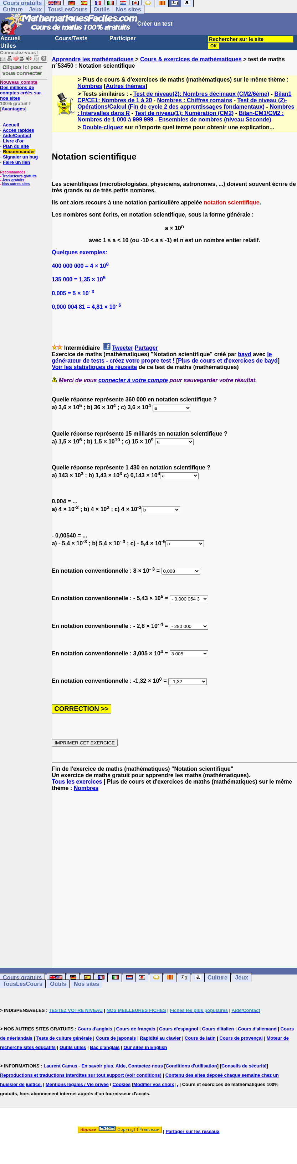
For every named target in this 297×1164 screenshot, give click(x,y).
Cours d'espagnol (178, 1029)
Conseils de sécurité (243, 1066)
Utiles (8, 46)
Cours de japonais (116, 1038)
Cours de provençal (241, 1038)
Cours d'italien (218, 1029)
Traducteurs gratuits (19, 176)
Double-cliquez (102, 127)
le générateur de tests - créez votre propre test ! (162, 357)
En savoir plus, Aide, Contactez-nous (122, 1066)
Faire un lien (16, 162)
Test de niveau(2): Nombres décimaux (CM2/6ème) (201, 94)
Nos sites (128, 9)
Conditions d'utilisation (191, 1066)
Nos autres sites (16, 184)
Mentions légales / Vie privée (77, 1084)
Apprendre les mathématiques (92, 59)
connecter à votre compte (133, 380)
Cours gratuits (22, 978)
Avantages (13, 108)
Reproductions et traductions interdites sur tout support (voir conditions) (81, 1075)
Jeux (35, 9)
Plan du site (16, 146)
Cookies (122, 1084)
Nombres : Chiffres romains (194, 100)
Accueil (10, 38)
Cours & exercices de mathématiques (191, 59)
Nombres (89, 86)
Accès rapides (18, 130)
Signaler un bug (20, 157)
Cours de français (135, 1029)
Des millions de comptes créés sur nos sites (20, 90)
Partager (146, 348)
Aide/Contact (16, 135)
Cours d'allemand (257, 1029)
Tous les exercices (77, 782)
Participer (122, 38)
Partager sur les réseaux (192, 1131)
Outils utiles (73, 1047)
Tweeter (122, 348)
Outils (101, 9)
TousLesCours (67, 9)
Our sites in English (145, 1047)
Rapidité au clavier (160, 1038)
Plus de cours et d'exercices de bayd (227, 361)
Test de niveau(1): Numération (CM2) (184, 113)
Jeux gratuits (13, 180)
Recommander (19, 151)
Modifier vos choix (153, 1084)
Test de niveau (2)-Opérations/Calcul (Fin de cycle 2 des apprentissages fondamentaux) (182, 103)
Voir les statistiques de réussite (94, 367)
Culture (13, 9)
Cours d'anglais (95, 1029)
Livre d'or (13, 141)
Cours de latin (200, 1038)
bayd (244, 354)
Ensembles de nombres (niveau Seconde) (214, 119)
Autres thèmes (125, 86)
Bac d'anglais (104, 1047)
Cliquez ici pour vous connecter (22, 70)
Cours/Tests (71, 38)
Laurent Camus (60, 1066)
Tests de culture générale (64, 1038)
